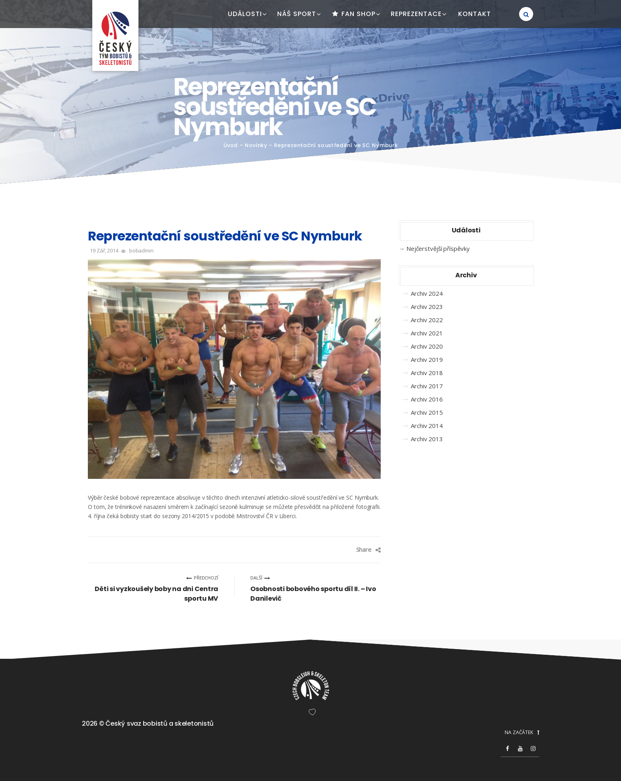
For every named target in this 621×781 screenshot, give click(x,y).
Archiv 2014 (427, 426)
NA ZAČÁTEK (522, 732)
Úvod (230, 145)
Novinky (256, 145)
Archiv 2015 (427, 412)
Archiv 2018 (427, 373)
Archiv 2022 (427, 320)
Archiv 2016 (427, 399)
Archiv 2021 (427, 333)
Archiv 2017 (427, 386)
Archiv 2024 (427, 293)
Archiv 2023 (427, 307)
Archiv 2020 (427, 346)
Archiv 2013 (427, 439)
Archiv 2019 (427, 359)
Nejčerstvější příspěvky (438, 248)
